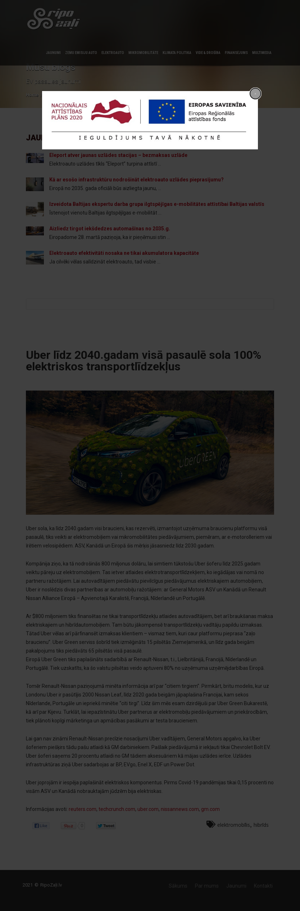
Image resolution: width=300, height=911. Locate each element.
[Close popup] (255, 93)
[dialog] (150, 120)
